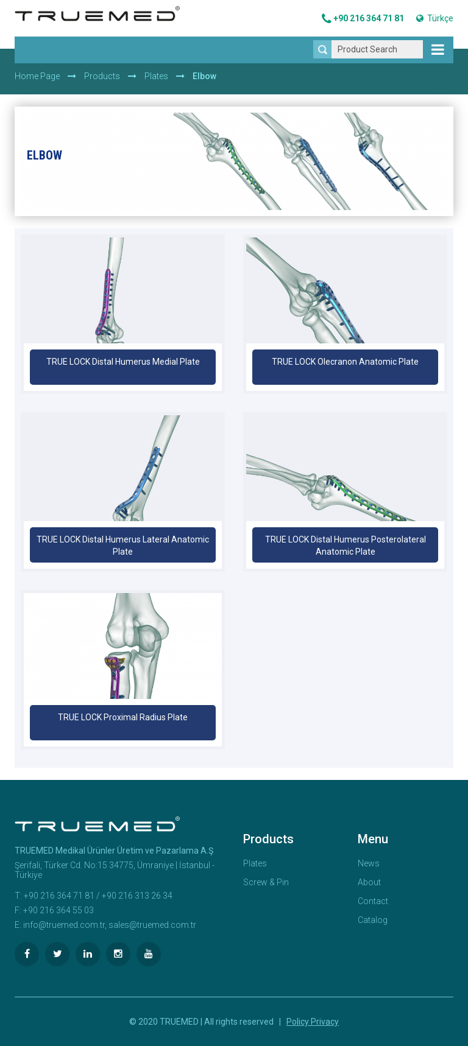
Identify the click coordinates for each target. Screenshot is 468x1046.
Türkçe (434, 18)
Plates (156, 76)
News (369, 863)
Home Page (37, 76)
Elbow (204, 76)
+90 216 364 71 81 (363, 18)
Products (102, 76)
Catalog (373, 920)
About (369, 882)
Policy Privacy (312, 1022)
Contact (373, 901)
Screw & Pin (266, 882)
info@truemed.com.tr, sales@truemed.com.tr (109, 925)
